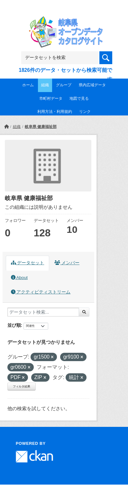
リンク (85, 111)
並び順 (14, 325)
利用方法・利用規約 (54, 111)
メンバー (66, 262)
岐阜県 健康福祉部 (41, 126)
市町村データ (50, 98)
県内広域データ (92, 85)
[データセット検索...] (43, 312)
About (19, 277)
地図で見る (79, 98)
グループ (63, 85)
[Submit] (84, 312)
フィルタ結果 (21, 386)
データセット (27, 262)
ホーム (28, 85)
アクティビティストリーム (41, 292)
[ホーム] (6, 126)
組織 (45, 85)
